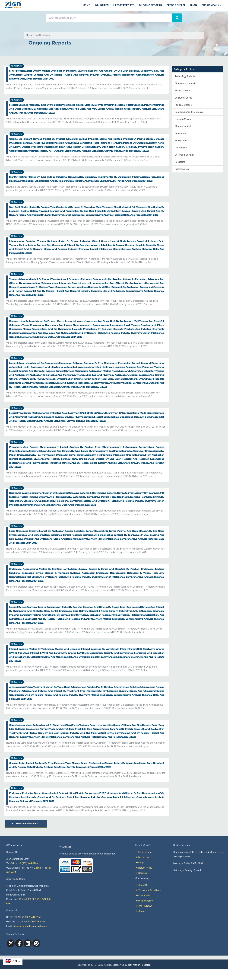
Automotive (181, 147)
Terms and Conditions (148, 890)
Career (140, 911)
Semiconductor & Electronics (189, 112)
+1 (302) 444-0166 (31, 917)
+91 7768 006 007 (26, 899)
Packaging (180, 162)
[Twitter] (11, 943)
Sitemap (141, 873)
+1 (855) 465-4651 (37, 921)
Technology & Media (185, 76)
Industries (102, 5)
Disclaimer (142, 857)
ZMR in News (143, 906)
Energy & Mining (183, 119)
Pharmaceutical (183, 126)
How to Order (143, 852)
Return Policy (143, 867)
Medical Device (182, 90)
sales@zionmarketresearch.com (30, 926)
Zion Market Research (139, 964)
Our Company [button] (211, 5)
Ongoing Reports (150, 5)
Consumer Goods (183, 97)
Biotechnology (182, 169)
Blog (193, 5)
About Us (141, 885)
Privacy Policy (144, 900)
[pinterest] (36, 943)
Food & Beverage (183, 105)
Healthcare (180, 133)
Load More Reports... (26, 823)
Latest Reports (123, 5)
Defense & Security (184, 155)
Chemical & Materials (185, 83)
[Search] (177, 17)
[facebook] (19, 943)
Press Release (176, 5)
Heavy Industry (182, 140)
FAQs (139, 862)
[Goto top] (1, 957)
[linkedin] (28, 943)
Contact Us (142, 895)
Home (86, 5)
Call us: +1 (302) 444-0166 (24, 863)
